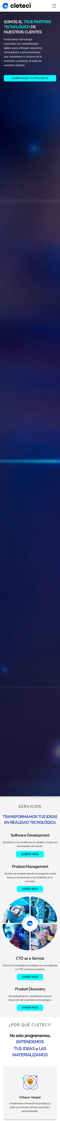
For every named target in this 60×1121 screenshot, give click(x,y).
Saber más (30, 854)
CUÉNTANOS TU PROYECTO (30, 78)
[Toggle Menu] (54, 6)
